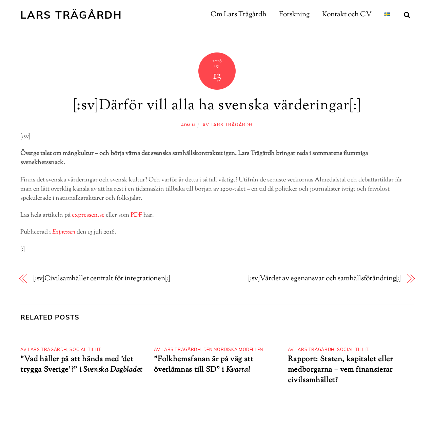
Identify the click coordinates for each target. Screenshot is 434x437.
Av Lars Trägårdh (227, 124)
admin (188, 125)
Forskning (294, 14)
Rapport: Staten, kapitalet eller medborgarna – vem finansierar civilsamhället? (340, 370)
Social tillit (85, 349)
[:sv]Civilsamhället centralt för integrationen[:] (101, 278)
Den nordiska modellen (233, 349)
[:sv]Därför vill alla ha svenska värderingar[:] (217, 105)
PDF (136, 215)
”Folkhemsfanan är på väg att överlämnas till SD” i (203, 364)
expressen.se (88, 215)
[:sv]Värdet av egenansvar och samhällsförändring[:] (324, 278)
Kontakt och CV (347, 14)
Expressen (63, 232)
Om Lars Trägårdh (239, 14)
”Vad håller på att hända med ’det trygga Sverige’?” (76, 364)
